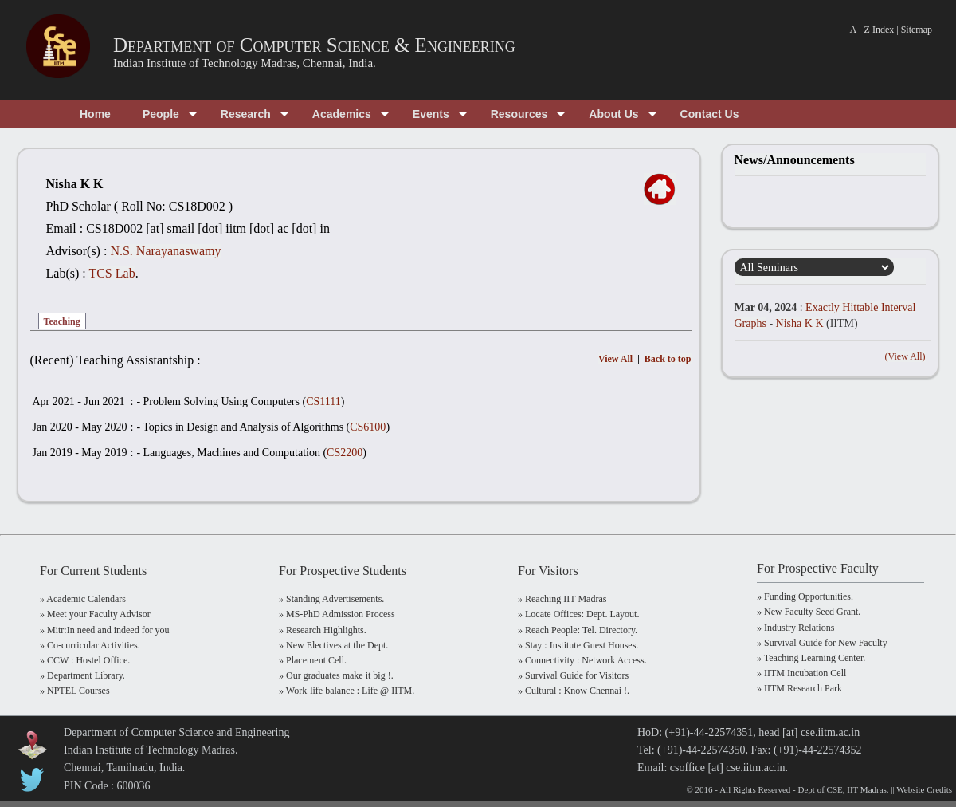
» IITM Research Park (799, 688)
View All (615, 358)
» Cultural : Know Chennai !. (573, 690)
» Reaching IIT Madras (562, 598)
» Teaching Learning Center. (811, 657)
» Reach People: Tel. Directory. (577, 630)
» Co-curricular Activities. (90, 645)
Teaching (62, 321)
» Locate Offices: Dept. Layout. (578, 614)
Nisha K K (800, 323)
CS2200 (344, 453)
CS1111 (323, 401)
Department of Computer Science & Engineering (314, 45)
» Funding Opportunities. (805, 596)
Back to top (668, 358)
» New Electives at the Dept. (333, 645)
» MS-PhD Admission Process (337, 614)
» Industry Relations (795, 627)
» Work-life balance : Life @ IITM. (346, 690)
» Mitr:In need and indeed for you (105, 630)
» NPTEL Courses (75, 690)
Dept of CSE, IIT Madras (842, 789)
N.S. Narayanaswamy (165, 251)
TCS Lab (111, 273)
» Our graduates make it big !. (336, 675)
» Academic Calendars (83, 598)
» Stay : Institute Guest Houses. (578, 645)
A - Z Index (872, 29)
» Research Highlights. (322, 630)
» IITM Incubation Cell (801, 673)
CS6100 (368, 427)
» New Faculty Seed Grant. (808, 611)
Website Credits (924, 789)
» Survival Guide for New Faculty (822, 642)
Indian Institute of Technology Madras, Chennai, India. (244, 63)
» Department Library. (82, 675)
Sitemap (916, 29)
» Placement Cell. (313, 660)
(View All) (905, 356)
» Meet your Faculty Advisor (95, 614)
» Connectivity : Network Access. (582, 660)
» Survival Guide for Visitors (573, 675)
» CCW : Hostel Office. (85, 660)
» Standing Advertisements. (331, 598)
